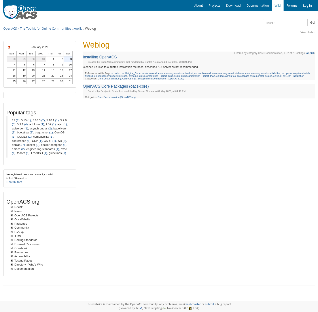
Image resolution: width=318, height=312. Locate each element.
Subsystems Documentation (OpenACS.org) (161, 78)
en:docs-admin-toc (226, 76)
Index (311, 32)
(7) (23, 144)
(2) (43, 120)
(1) (17, 120)
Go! (312, 22)
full (312, 53)
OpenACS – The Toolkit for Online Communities (37, 28)
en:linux (277, 76)
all (307, 53)
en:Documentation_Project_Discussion (159, 76)
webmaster (193, 304)
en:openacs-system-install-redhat (175, 73)
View (303, 32)
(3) (13, 124)
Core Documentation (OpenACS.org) (117, 78)
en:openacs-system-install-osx (228, 73)
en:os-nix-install (202, 73)
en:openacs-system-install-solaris (254, 76)
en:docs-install (149, 73)
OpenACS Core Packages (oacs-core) (116, 86)
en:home (133, 76)
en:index (116, 73)
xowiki (78, 28)
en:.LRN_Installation (293, 76)
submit (209, 304)
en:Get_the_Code (131, 73)
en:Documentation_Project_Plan (198, 76)
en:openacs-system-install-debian (262, 73)
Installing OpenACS (100, 57)
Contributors (14, 182)
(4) (26, 124)
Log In (307, 5)
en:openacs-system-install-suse (110, 76)
